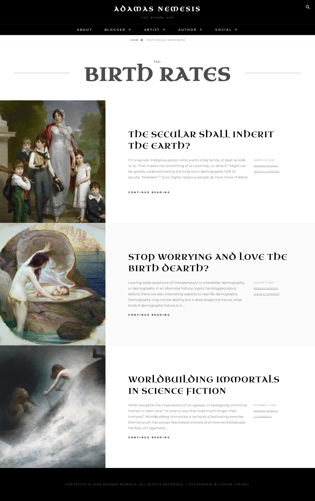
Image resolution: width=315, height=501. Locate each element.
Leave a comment (267, 171)
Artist (152, 30)
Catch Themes (234, 484)
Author (187, 30)
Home (134, 40)
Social (223, 30)
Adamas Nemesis (157, 9)
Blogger (115, 30)
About (84, 30)
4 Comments (263, 416)
